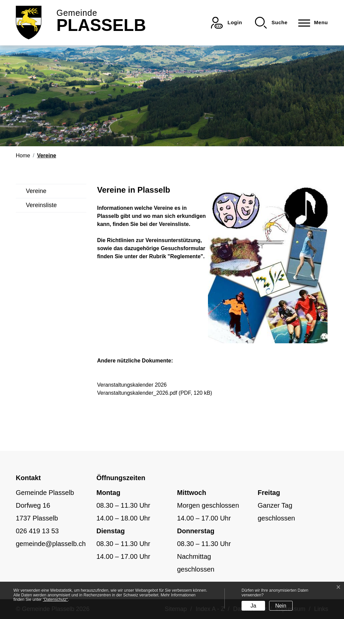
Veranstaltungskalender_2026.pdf (137, 393)
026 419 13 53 (37, 531)
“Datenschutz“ (55, 599)
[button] (271, 22)
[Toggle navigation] (311, 22)
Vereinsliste (41, 205)
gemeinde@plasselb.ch (51, 543)
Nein (280, 606)
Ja (253, 606)
